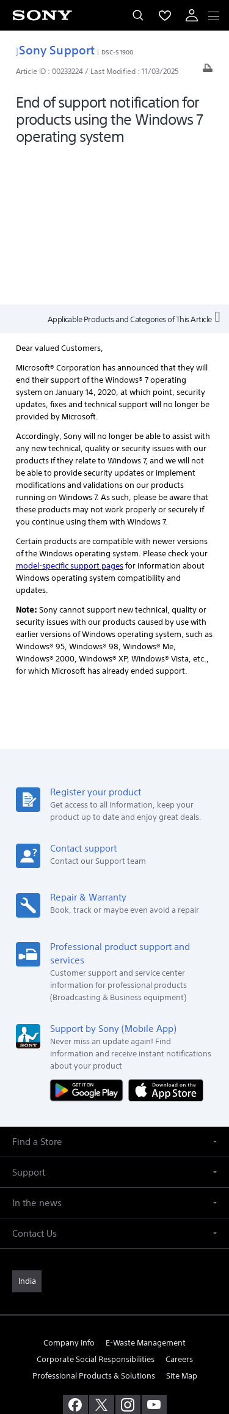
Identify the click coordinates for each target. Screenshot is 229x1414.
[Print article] (207, 71)
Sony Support (55, 50)
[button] (114, 992)
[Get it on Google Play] (89, 940)
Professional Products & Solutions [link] (93, 1226)
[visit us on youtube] (154, 1255)
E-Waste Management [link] (146, 1193)
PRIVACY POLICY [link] (114, 1342)
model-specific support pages (69, 416)
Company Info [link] (69, 1193)
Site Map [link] (181, 1226)
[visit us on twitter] (101, 1255)
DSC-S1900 (117, 52)
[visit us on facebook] (75, 1255)
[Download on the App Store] (165, 940)
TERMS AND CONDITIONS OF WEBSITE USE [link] (115, 1327)
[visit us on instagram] (127, 1255)
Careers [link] (179, 1209)
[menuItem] (165, 15)
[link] (27, 1132)
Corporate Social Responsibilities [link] (95, 1209)
